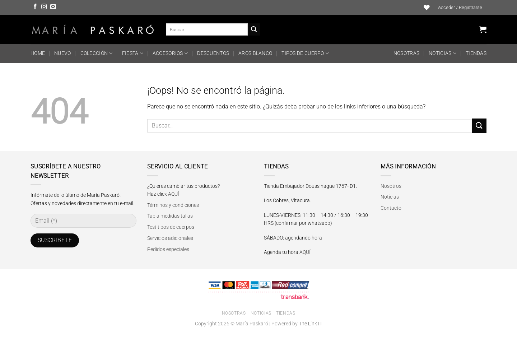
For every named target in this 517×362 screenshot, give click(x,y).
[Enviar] (254, 29)
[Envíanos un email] (53, 7)
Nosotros (391, 186)
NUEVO (62, 53)
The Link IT (310, 324)
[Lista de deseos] (427, 7)
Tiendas (476, 53)
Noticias (442, 53)
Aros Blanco (255, 53)
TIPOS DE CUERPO (305, 53)
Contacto (391, 208)
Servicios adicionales (170, 238)
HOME (38, 53)
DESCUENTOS (213, 53)
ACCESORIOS (170, 53)
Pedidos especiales (168, 249)
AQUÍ (173, 194)
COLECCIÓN (96, 53)
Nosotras (406, 53)
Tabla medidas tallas (170, 216)
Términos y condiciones (173, 205)
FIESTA (132, 53)
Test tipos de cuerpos (170, 227)
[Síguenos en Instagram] (44, 7)
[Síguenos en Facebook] (35, 7)
